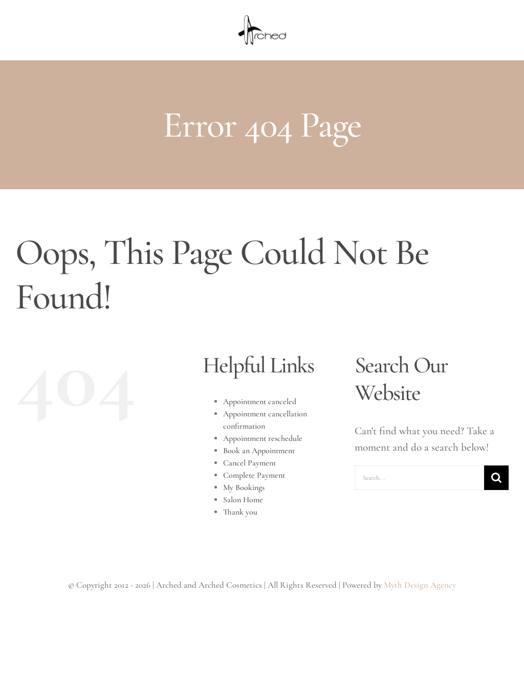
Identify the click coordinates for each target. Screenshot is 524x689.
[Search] (496, 477)
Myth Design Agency (420, 585)
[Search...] (419, 477)
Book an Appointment (259, 451)
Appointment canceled (259, 401)
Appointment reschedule (262, 438)
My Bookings (244, 487)
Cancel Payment (249, 463)
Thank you (240, 512)
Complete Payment (254, 475)
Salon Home (243, 500)
